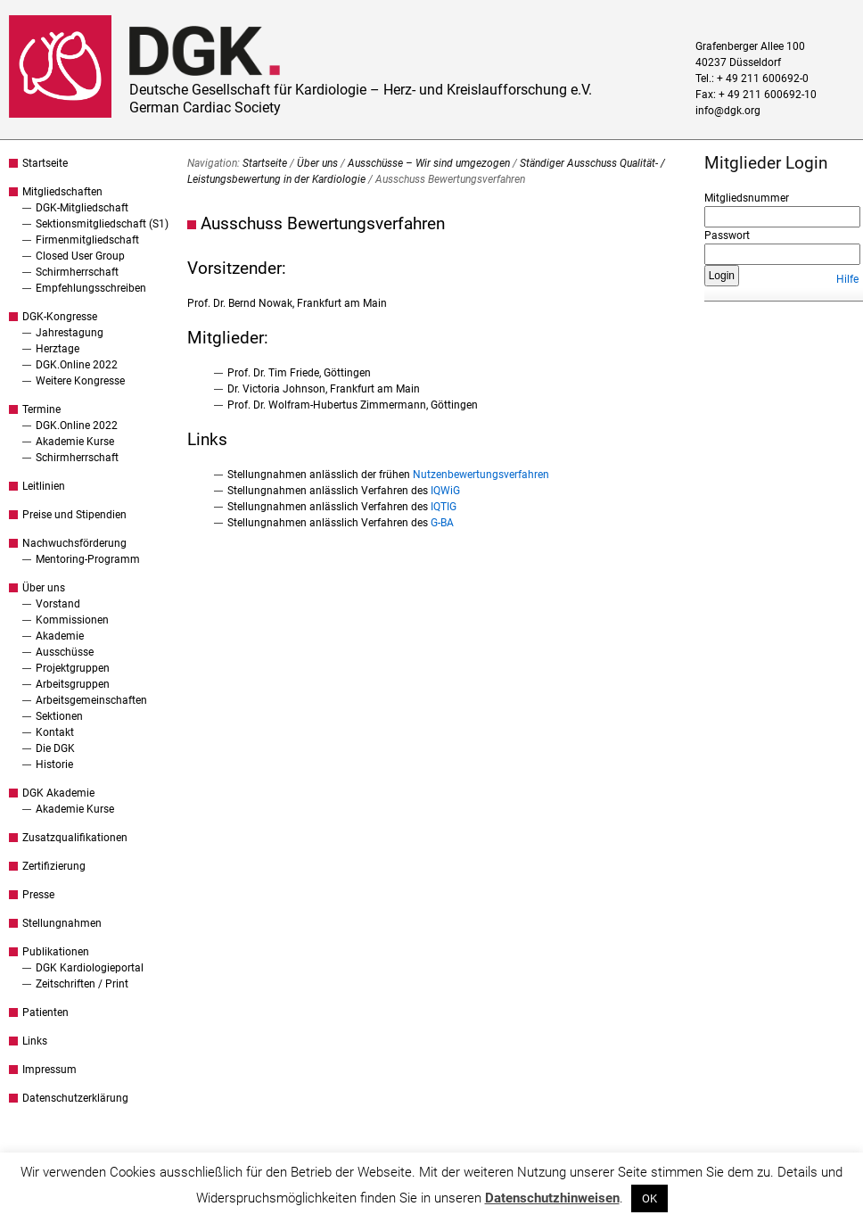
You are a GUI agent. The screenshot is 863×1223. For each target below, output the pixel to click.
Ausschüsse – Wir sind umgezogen (429, 163)
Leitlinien (43, 486)
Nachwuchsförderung (74, 543)
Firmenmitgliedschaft (87, 240)
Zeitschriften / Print (82, 984)
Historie (54, 764)
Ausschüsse (65, 652)
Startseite (45, 163)
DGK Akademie (58, 793)
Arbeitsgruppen (73, 684)
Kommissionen (72, 620)
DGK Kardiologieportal (90, 968)
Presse (38, 894)
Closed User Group (80, 256)
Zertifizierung (54, 866)
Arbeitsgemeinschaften (91, 700)
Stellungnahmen (62, 923)
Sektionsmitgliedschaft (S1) (102, 224)
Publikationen (55, 952)
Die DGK (55, 748)
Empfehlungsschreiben (91, 288)
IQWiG (445, 490)
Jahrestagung (69, 332)
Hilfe (847, 279)
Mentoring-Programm (88, 559)
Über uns (43, 588)
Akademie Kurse (75, 441)
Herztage (57, 349)
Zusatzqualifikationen (74, 837)
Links (34, 1041)
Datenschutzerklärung (75, 1098)
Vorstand (58, 604)
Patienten (45, 1012)
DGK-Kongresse (59, 316)
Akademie (60, 636)
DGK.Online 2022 (77, 365)
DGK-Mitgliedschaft (82, 208)
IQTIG (443, 506)
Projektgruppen (73, 668)
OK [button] (649, 1198)
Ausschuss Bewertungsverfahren (323, 223)
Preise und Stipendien (74, 514)
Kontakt (55, 732)
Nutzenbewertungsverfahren (481, 474)
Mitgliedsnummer (746, 198)
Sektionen (59, 716)
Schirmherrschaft (77, 272)
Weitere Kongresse (80, 381)
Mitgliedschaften (62, 192)
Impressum (49, 1069)
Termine (41, 409)
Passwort (727, 235)
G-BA (442, 522)
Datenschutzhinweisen (552, 1198)
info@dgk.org (727, 110)
